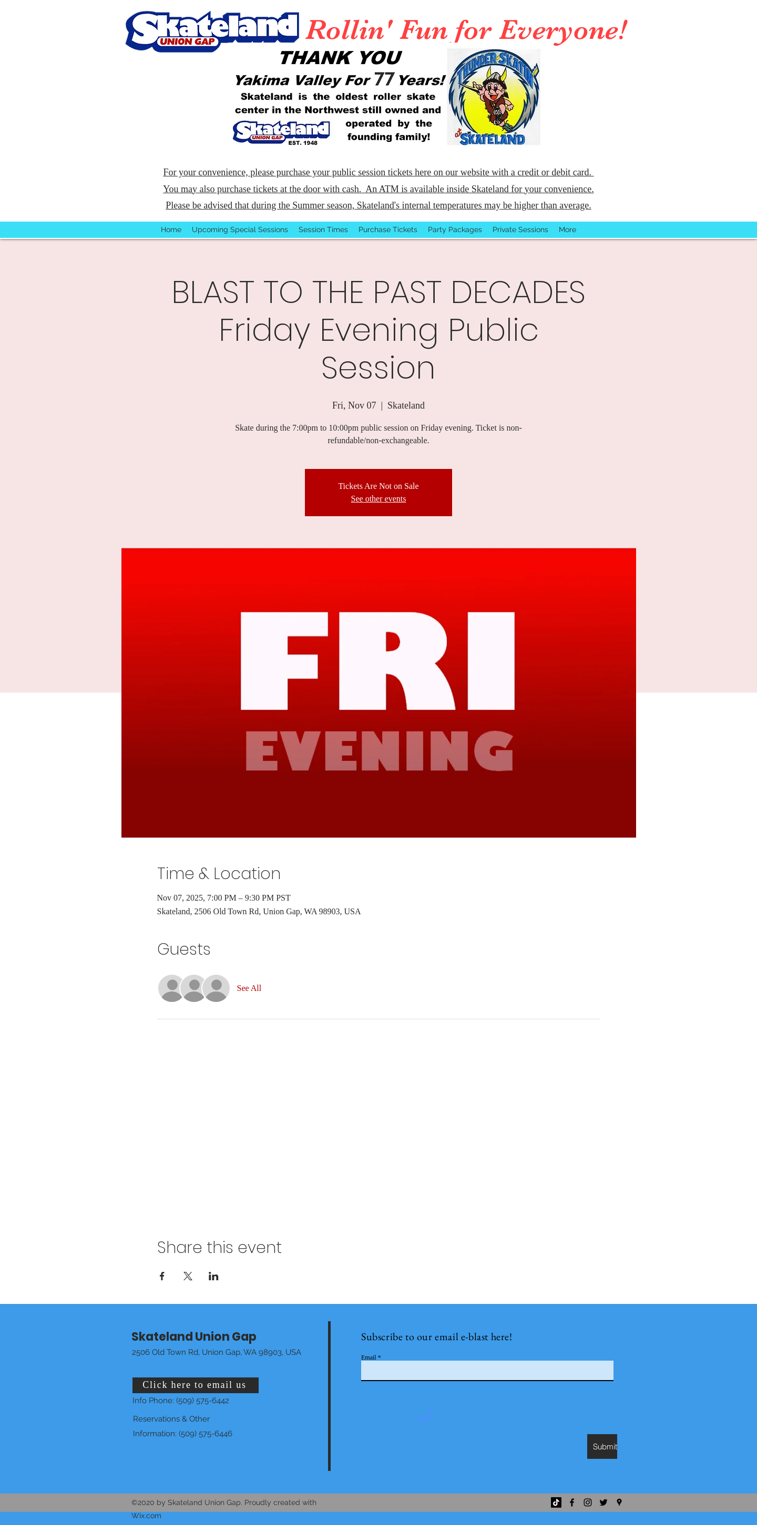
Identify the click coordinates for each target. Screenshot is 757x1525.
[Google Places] (619, 1502)
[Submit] (602, 1446)
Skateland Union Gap (194, 1337)
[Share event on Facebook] (162, 1276)
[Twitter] (603, 1502)
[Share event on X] (188, 1276)
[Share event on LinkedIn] (214, 1276)
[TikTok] (556, 1502)
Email (368, 1357)
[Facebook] (572, 1502)
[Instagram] (587, 1502)
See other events (378, 498)
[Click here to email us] (195, 1385)
